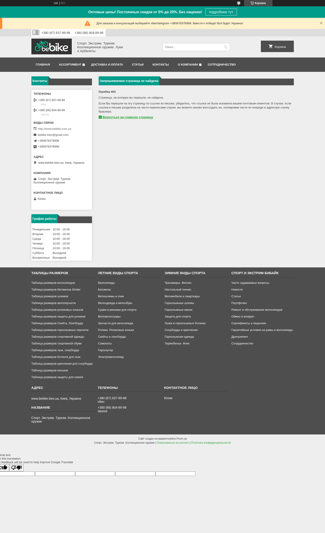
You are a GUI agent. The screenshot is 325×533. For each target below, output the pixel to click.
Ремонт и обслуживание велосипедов (256, 309)
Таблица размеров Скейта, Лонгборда (57, 323)
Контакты (161, 64)
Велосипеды (106, 282)
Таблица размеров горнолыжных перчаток (60, 330)
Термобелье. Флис (177, 343)
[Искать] (226, 47)
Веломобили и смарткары (182, 296)
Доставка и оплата (107, 64)
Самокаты (105, 343)
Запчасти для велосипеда (115, 323)
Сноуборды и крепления (181, 330)
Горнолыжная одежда (179, 336)
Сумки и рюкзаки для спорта (117, 309)
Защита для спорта (178, 316)
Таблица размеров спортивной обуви (56, 343)
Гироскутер (105, 350)
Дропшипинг (239, 336)
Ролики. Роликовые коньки (116, 330)
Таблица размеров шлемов (49, 296)
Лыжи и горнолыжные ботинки (185, 323)
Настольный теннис (178, 289)
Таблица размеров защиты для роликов (58, 316)
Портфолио (239, 303)
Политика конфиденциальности (211, 442)
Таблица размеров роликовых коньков (57, 309)
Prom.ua (182, 438)
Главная (43, 64)
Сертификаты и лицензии (248, 323)
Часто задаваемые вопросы (250, 282)
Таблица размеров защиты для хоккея (57, 377)
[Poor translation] (16, 467)
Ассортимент (70, 64)
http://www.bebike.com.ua (54, 128)
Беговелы (104, 289)
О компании (188, 64)
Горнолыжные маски (178, 309)
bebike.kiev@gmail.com (53, 135)
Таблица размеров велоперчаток (53, 303)
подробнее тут (221, 12)
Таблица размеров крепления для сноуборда (62, 363)
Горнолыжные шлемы (179, 303)
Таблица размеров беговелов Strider (56, 289)
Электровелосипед (111, 357)
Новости (236, 289)
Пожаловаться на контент (173, 442)
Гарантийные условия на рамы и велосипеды (262, 330)
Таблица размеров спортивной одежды (57, 336)
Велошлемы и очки (111, 296)
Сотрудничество (222, 64)
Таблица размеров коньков (49, 370)
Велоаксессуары (109, 316)
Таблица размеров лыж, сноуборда (55, 350)
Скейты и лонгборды (112, 336)
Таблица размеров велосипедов (53, 282)
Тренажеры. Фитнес (178, 282)
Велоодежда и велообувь (115, 303)
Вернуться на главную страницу (128, 117)
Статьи (138, 64)
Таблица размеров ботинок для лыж (56, 357)
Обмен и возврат (242, 316)
